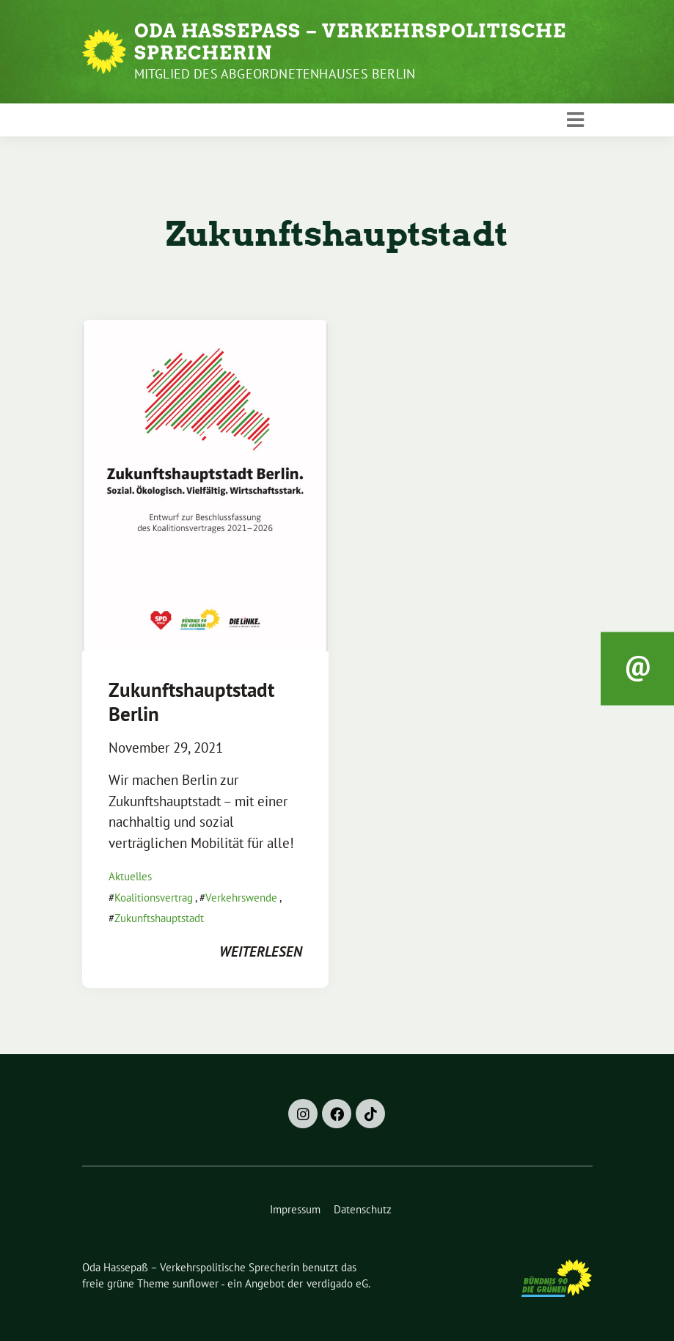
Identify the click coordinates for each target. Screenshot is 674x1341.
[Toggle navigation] (575, 120)
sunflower (195, 1283)
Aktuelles (130, 876)
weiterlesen (260, 951)
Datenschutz (363, 1209)
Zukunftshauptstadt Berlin (191, 701)
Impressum (295, 1209)
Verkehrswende (241, 898)
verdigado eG (337, 1283)
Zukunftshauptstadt (159, 918)
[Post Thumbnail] (205, 484)
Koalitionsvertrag (153, 898)
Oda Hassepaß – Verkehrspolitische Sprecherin (350, 42)
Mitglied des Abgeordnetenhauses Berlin (275, 73)
